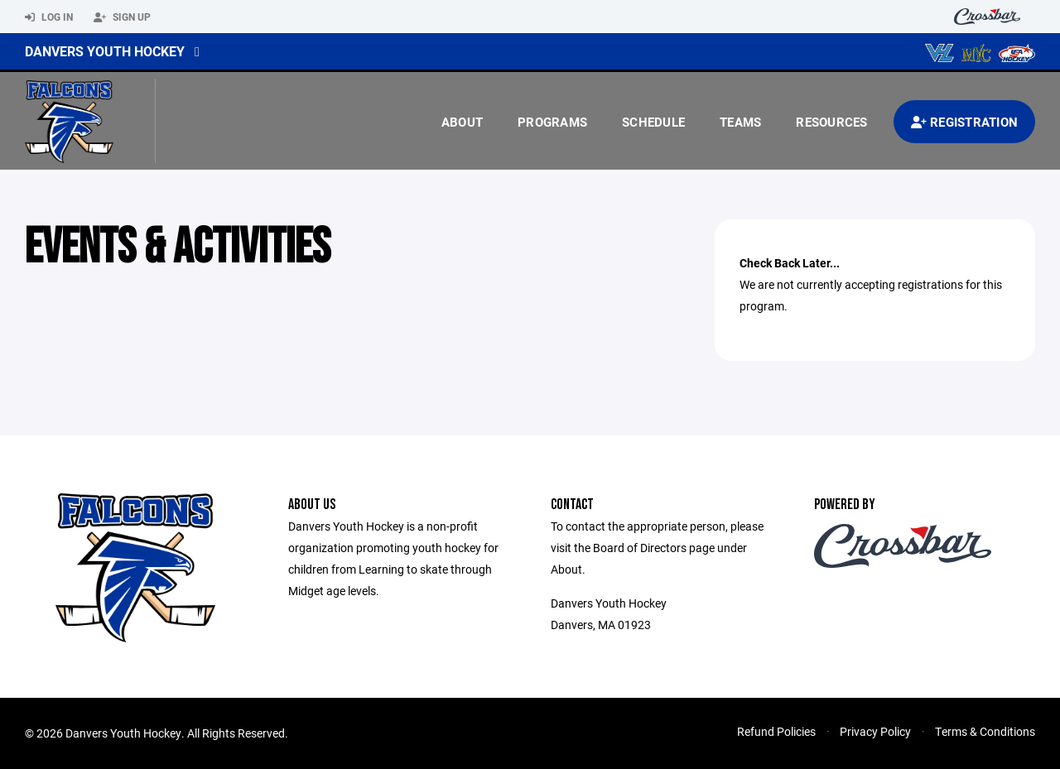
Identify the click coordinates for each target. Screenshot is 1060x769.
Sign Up (122, 17)
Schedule (653, 121)
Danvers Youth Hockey (105, 51)
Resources (831, 121)
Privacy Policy (875, 731)
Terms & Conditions (985, 731)
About (462, 121)
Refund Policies (776, 731)
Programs (552, 121)
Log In (49, 17)
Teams (740, 121)
